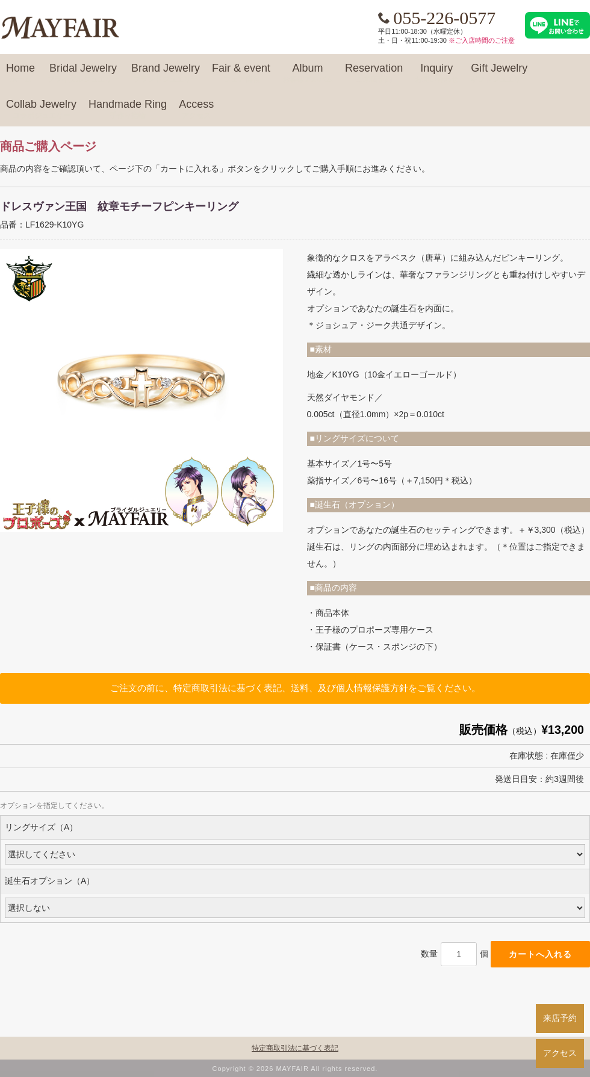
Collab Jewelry (41, 109)
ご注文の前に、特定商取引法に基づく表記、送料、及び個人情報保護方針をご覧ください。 (295, 688)
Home (20, 73)
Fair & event (241, 73)
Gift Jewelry (499, 73)
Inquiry (436, 73)
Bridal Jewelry (83, 73)
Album (307, 73)
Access (196, 109)
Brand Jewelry (165, 73)
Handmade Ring (127, 109)
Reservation (374, 73)
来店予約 (560, 1018)
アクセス (560, 1053)
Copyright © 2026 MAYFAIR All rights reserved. (295, 1068)
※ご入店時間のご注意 (482, 40)
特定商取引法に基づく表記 (295, 1048)
